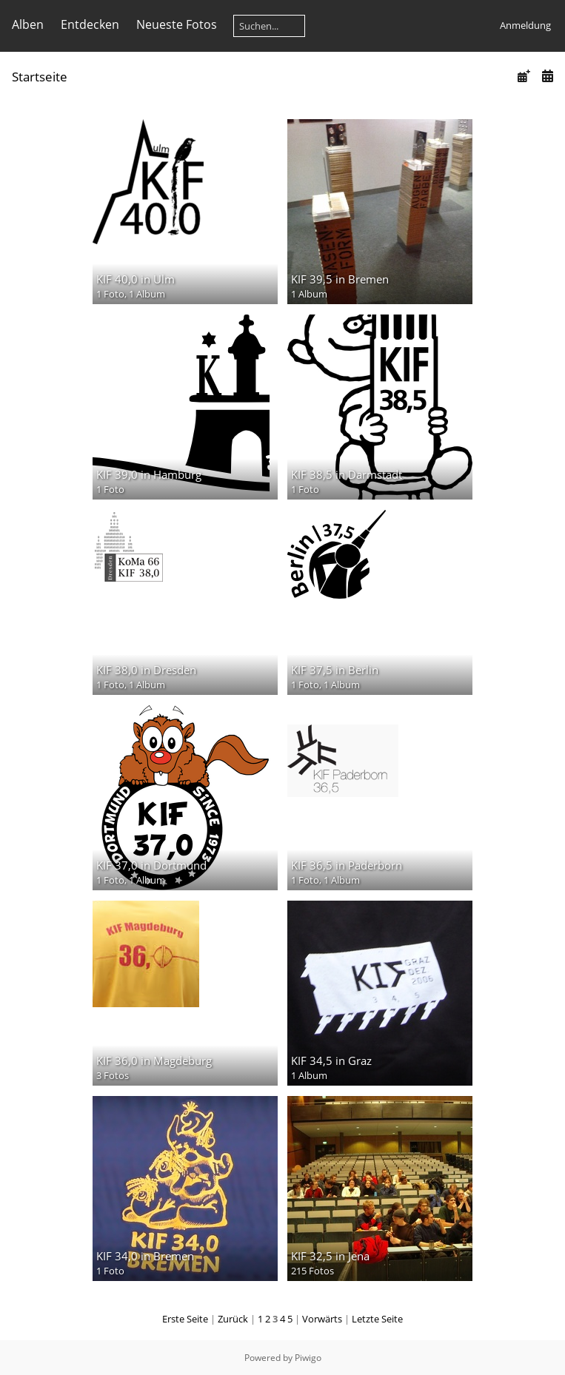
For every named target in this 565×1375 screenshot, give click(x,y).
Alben (28, 24)
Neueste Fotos (176, 24)
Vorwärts (322, 1318)
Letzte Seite (377, 1318)
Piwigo (308, 1357)
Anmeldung (525, 25)
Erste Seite (185, 1318)
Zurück (233, 1318)
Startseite (39, 76)
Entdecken (90, 24)
